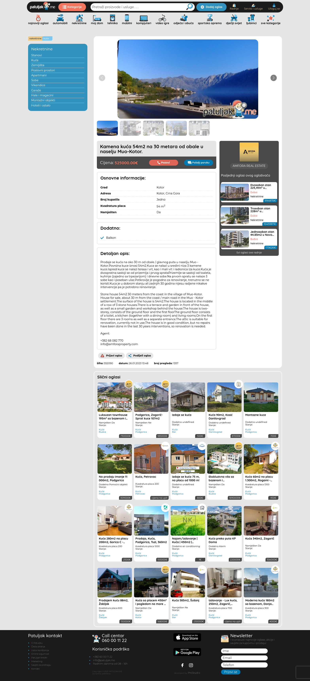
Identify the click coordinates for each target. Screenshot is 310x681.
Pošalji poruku (199, 162)
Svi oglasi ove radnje (249, 305)
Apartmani (39, 75)
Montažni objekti (43, 100)
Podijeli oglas (140, 355)
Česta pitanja (38, 646)
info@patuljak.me (104, 660)
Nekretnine (42, 49)
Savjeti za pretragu (41, 665)
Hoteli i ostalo (40, 105)
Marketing (36, 661)
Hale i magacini (42, 95)
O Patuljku (37, 643)
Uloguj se (274, 7)
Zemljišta (37, 65)
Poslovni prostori (43, 70)
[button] (273, 78)
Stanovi (36, 55)
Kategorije (72, 7)
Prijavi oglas (111, 355)
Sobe (34, 80)
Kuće (34, 60)
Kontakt (35, 668)
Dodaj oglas (211, 7)
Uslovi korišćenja (40, 650)
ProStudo (194, 672)
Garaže (36, 90)
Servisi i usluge (253, 7)
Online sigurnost (40, 653)
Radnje (234, 7)
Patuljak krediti (39, 657)
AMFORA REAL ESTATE (249, 218)
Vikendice (38, 85)
